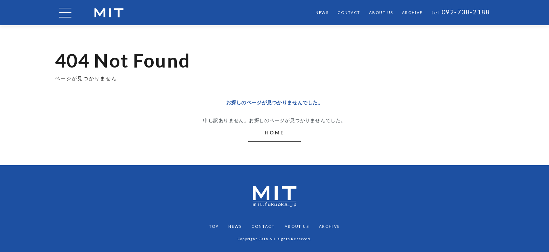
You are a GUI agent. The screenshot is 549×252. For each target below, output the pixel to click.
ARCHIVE (412, 12)
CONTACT (349, 12)
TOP (213, 226)
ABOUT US (381, 12)
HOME (274, 132)
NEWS (322, 12)
